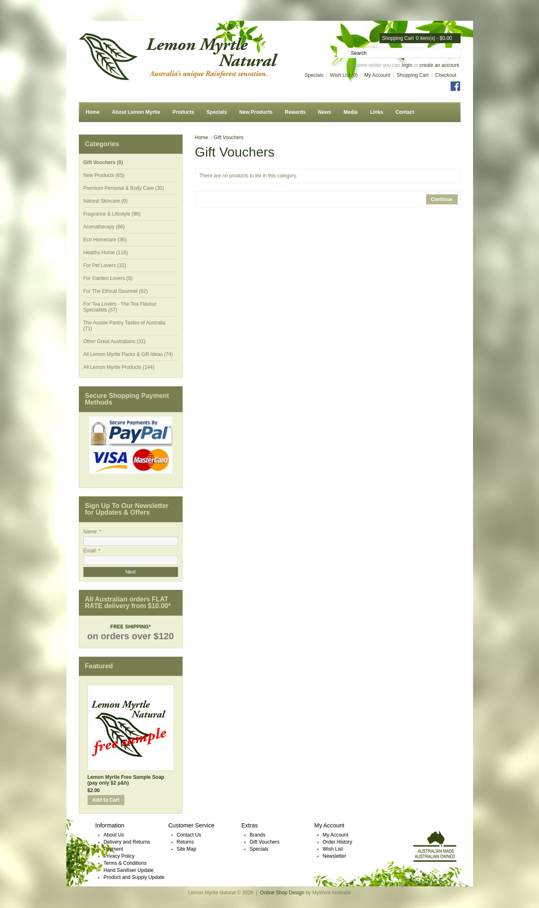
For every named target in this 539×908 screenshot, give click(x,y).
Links (376, 112)
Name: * (92, 532)
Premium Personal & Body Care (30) (123, 188)
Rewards (295, 112)
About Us (114, 835)
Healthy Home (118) (105, 252)
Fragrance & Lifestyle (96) (112, 214)
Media (351, 112)
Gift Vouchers (229, 137)
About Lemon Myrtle (136, 112)
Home (93, 112)
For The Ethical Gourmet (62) (115, 291)
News (324, 112)
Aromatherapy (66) (104, 227)
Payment (113, 849)
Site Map (186, 849)
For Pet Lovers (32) (104, 265)
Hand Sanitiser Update (129, 870)
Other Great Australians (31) (114, 341)
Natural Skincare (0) (105, 201)
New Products (256, 112)
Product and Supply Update (134, 877)
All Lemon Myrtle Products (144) (118, 367)
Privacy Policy (119, 856)
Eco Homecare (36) (105, 240)
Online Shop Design (282, 893)
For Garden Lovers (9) (108, 278)
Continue (442, 199)
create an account (439, 65)
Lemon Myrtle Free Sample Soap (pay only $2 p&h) (126, 780)
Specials (314, 75)
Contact (404, 112)
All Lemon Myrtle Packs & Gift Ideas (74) (128, 354)
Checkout (445, 75)
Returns (185, 842)
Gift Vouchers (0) (103, 162)
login (407, 65)
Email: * (91, 551)
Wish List (333, 849)
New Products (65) (103, 175)
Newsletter (334, 856)
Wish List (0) (344, 75)
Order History (337, 842)
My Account (377, 75)
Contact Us (189, 835)
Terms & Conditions (125, 863)
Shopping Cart (413, 75)
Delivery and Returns (127, 842)
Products (183, 112)
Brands (258, 835)
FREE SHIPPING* (130, 627)
